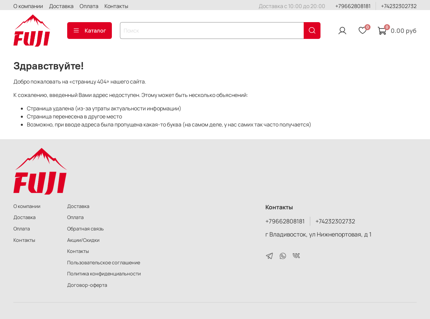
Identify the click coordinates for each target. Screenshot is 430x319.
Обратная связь (85, 228)
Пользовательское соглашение (103, 262)
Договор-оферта (87, 285)
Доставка (61, 6)
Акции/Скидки (83, 240)
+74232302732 (399, 6)
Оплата (89, 6)
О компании (28, 6)
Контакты (116, 6)
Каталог (89, 30)
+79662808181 (353, 6)
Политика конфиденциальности (104, 273)
